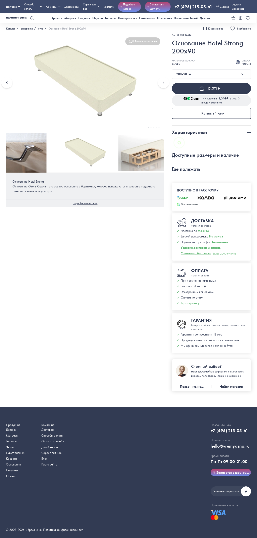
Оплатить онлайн (52, 441)
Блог (44, 458)
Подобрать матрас (128, 6)
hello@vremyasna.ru (230, 446)
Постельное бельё (186, 18)
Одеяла (97, 18)
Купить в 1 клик (212, 113)
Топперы (110, 18)
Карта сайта (49, 464)
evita (40, 28)
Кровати (56, 18)
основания (27, 28)
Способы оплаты (52, 435)
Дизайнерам (71, 6)
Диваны (205, 18)
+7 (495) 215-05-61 (193, 7)
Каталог (10, 28)
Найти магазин (231, 386)
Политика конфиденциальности (63, 530)
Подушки (84, 18)
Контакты (108, 6)
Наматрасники (127, 18)
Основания (164, 18)
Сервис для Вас (91, 6)
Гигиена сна (147, 18)
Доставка (13, 6)
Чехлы (10, 447)
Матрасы (70, 18)
